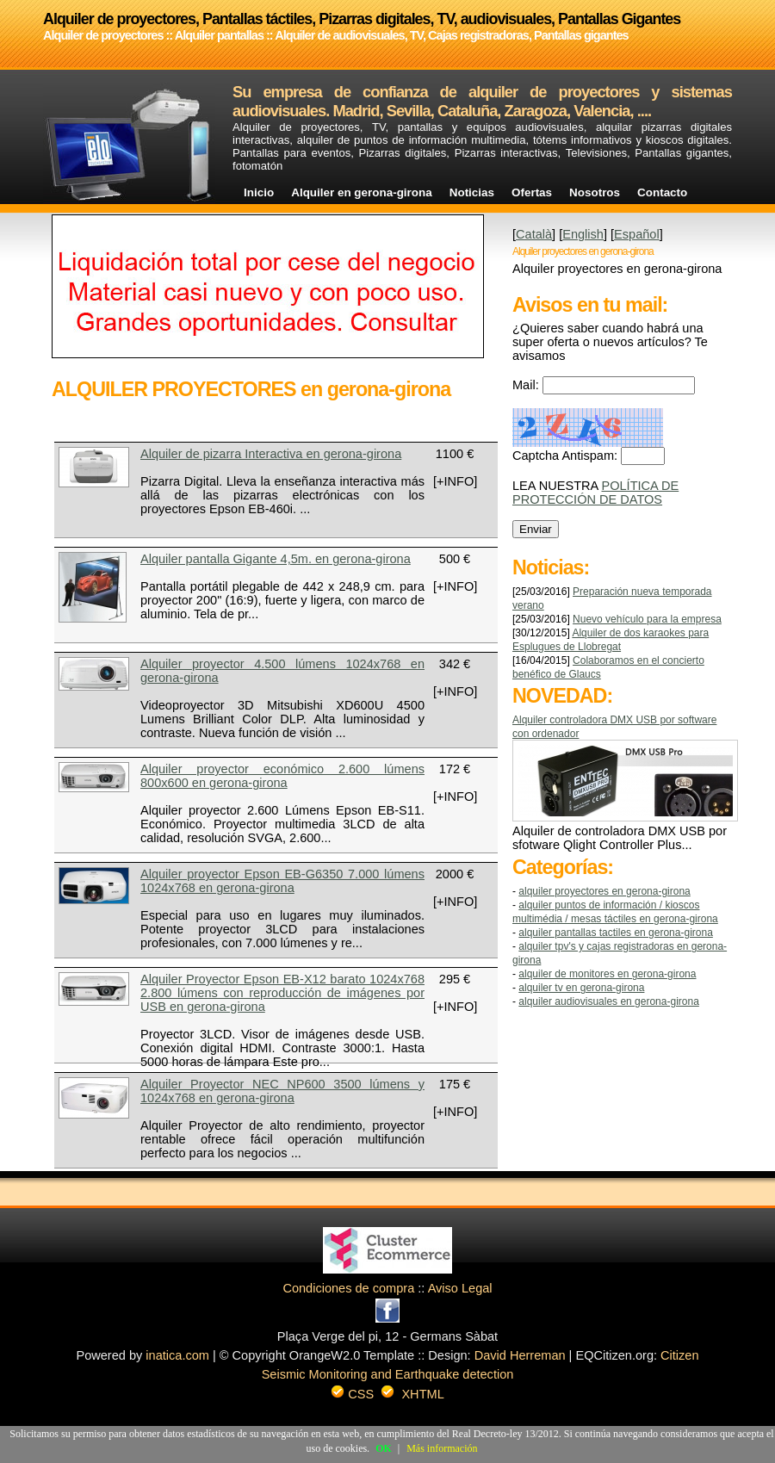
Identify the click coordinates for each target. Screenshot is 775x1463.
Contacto (662, 192)
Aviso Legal (460, 1288)
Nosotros (594, 192)
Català (534, 234)
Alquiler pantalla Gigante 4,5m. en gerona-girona (275, 559)
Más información (441, 1448)
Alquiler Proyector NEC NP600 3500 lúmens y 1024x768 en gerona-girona (282, 1091)
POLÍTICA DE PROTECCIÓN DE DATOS (595, 492)
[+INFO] (455, 481)
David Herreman (520, 1355)
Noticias (472, 192)
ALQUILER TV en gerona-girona (581, 988)
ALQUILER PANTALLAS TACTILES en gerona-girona (615, 933)
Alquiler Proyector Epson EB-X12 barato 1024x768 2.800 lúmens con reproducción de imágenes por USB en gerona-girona (282, 993)
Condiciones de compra (348, 1288)
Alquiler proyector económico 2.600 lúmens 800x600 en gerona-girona (282, 776)
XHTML (422, 1394)
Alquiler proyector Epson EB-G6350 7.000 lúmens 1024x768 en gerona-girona (282, 881)
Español (637, 234)
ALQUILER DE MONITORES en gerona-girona (607, 974)
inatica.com (177, 1355)
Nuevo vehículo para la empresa (647, 619)
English (583, 234)
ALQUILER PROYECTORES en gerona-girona (604, 891)
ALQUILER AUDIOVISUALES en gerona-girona (608, 1001)
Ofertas (532, 192)
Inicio (259, 192)
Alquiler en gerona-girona (361, 192)
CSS (361, 1394)
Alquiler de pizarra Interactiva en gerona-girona (270, 454)
